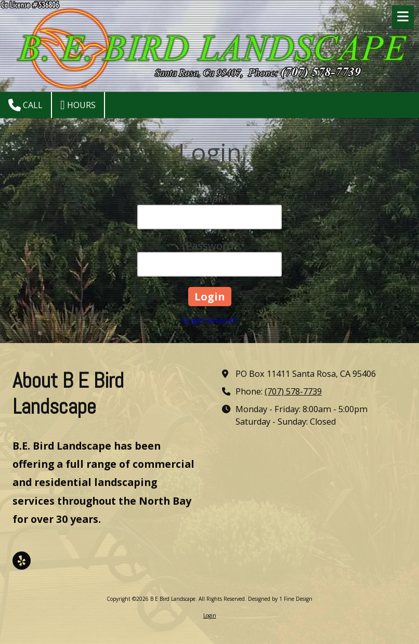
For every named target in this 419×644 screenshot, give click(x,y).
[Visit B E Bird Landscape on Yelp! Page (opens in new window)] (21, 560)
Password (209, 246)
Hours (78, 105)
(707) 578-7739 (293, 391)
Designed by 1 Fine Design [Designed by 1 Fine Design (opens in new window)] (280, 598)
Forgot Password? (209, 320)
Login (209, 615)
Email (210, 198)
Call (25, 105)
